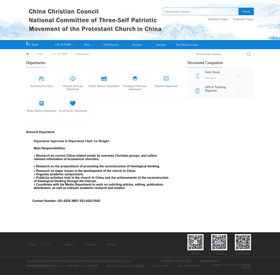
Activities (161, 44)
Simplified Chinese (218, 19)
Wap (31, 244)
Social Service (112, 43)
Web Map (111, 244)
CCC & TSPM (64, 43)
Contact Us (90, 244)
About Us (69, 244)
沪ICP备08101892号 (209, 261)
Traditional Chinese (243, 19)
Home (32, 43)
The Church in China (189, 43)
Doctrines (139, 43)
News (89, 43)
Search (246, 11)
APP (45, 244)
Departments (82, 54)
